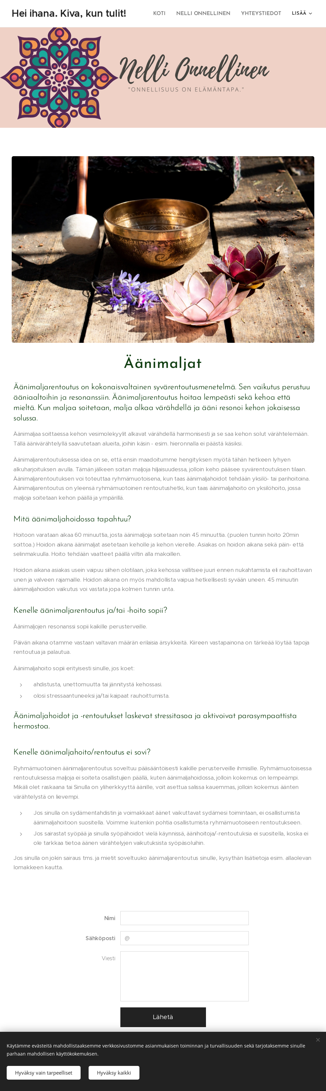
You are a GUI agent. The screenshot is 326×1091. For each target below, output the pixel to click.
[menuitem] (163, 13)
